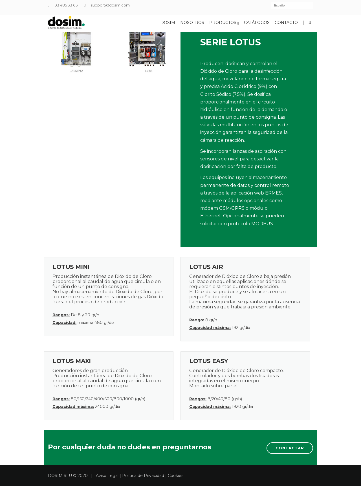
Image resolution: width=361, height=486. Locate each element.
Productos (224, 22)
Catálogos (257, 22)
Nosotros (192, 22)
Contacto (286, 22)
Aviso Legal (107, 475)
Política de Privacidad (143, 475)
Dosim (167, 22)
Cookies (175, 475)
